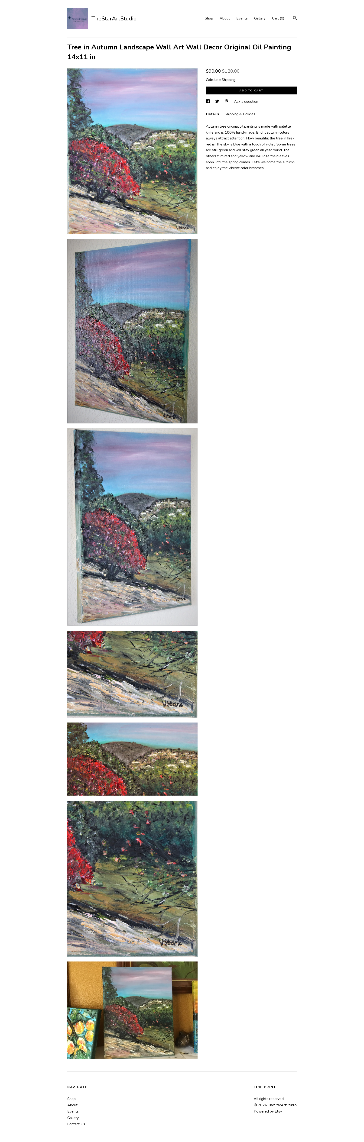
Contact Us (76, 1124)
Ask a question (246, 101)
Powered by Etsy (268, 1111)
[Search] (295, 18)
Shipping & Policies (240, 114)
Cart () (278, 18)
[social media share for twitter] (217, 101)
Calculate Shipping (220, 79)
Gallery (260, 18)
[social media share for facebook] (208, 101)
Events (242, 18)
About (225, 18)
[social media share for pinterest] (227, 101)
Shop (209, 18)
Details (213, 114)
